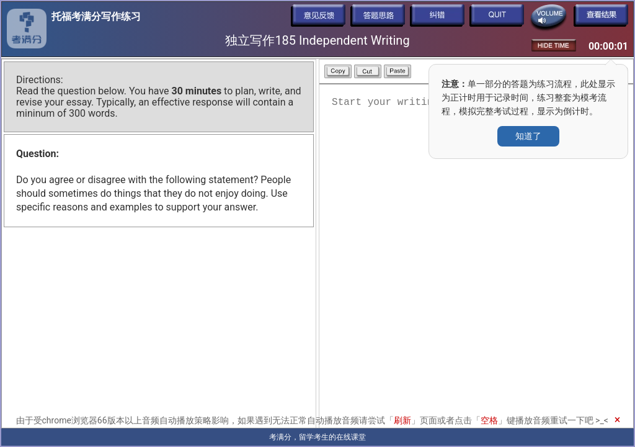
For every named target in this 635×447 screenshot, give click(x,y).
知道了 (528, 136)
